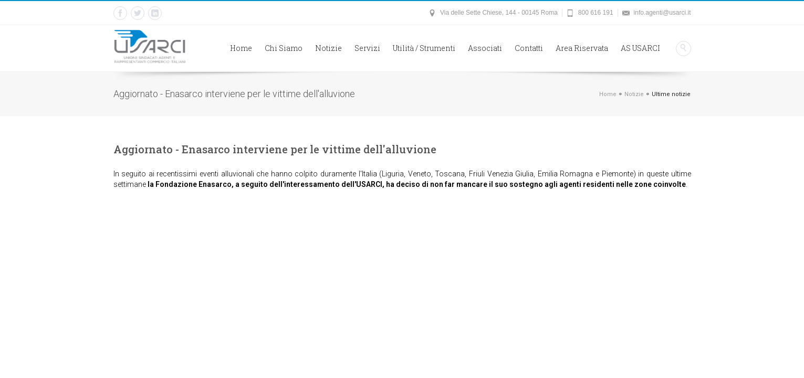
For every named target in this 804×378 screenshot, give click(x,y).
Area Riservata (582, 48)
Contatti (529, 48)
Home (241, 48)
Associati (485, 48)
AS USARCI (640, 48)
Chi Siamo (283, 48)
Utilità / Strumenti (424, 48)
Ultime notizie (671, 94)
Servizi (367, 48)
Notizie (328, 48)
